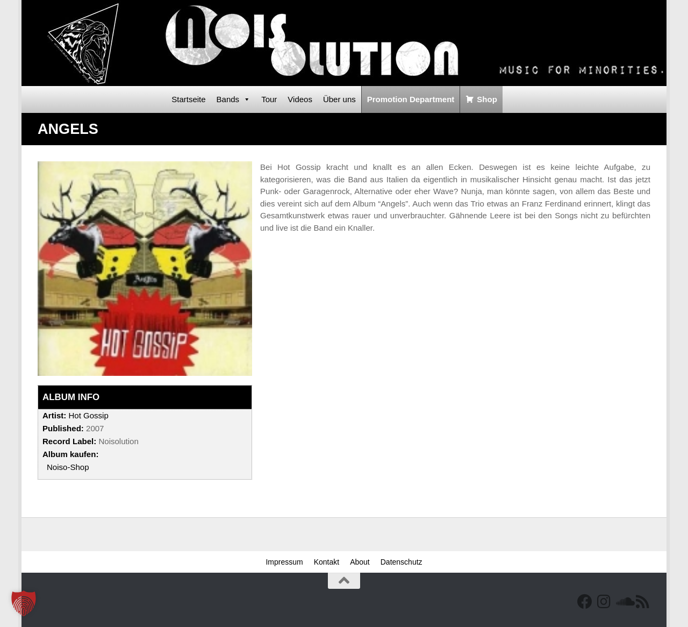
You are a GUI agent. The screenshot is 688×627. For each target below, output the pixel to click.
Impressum (284, 562)
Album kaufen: (70, 454)
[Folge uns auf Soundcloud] (623, 601)
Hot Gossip (88, 415)
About (360, 562)
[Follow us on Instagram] (604, 601)
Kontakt (326, 562)
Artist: (54, 415)
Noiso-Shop (68, 467)
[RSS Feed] (642, 601)
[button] (23, 603)
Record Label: (69, 441)
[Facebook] (584, 601)
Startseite (188, 99)
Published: (63, 428)
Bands (234, 99)
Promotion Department (411, 99)
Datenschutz (401, 562)
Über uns (339, 99)
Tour (269, 99)
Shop (487, 99)
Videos (300, 99)
